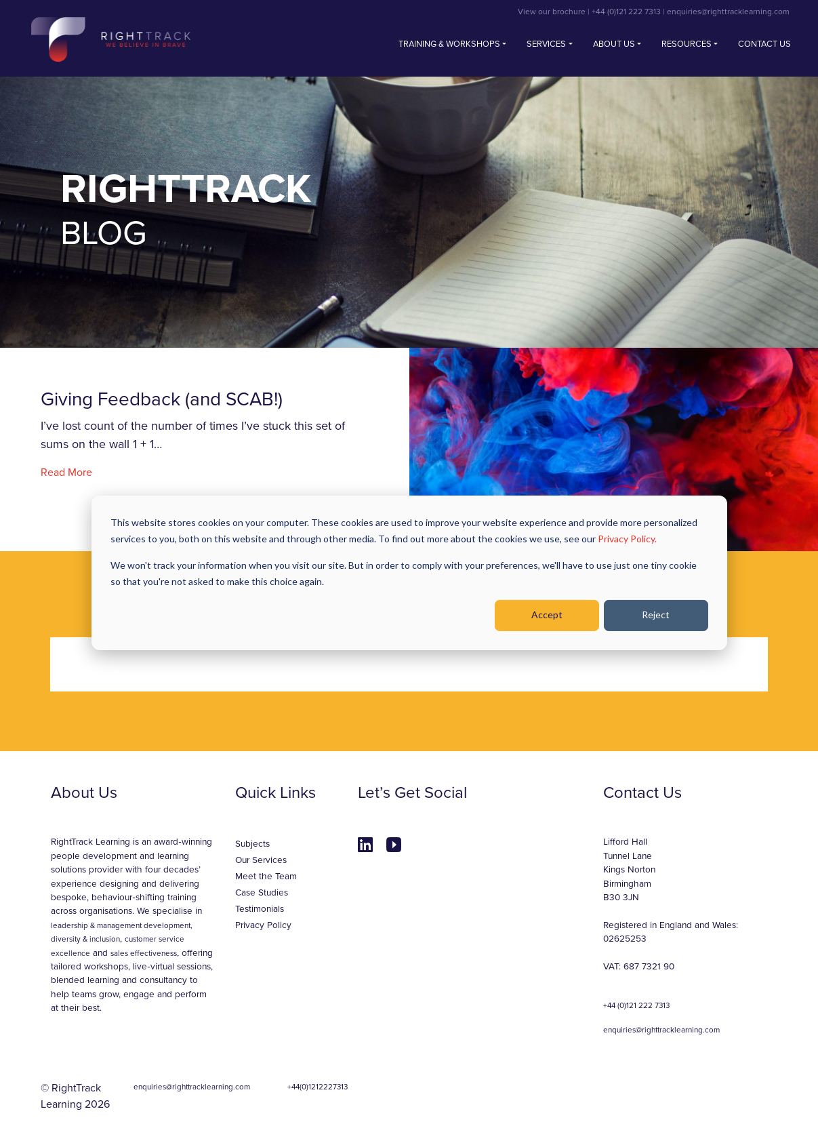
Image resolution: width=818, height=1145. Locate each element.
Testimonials (259, 909)
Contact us (764, 44)
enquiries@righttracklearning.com (728, 11)
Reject (656, 614)
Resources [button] (686, 44)
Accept (547, 614)
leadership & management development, (121, 925)
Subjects (252, 844)
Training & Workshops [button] (449, 44)
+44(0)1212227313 (317, 1086)
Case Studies (261, 892)
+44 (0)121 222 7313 (626, 11)
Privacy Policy (263, 925)
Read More (66, 472)
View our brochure (552, 11)
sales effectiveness (143, 953)
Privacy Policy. (627, 538)
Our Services (261, 860)
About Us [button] (614, 44)
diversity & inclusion (85, 939)
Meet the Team (266, 876)
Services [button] (546, 44)
